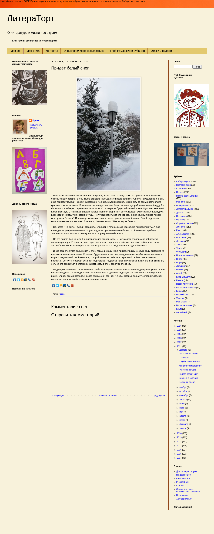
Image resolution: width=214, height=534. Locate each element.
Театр (179, 248)
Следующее (58, 395)
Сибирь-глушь (183, 181)
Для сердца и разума (186, 471)
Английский (182, 312)
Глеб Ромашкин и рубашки (127, 50)
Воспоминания (183, 185)
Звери (179, 244)
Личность (180, 227)
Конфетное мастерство (190, 366)
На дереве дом (183, 475)
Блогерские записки (186, 287)
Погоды (179, 192)
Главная (15, 50)
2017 (179, 445)
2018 (179, 441)
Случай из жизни (184, 223)
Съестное (181, 188)
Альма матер (182, 234)
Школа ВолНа (183, 478)
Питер (179, 259)
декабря (183, 350)
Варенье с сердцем (188, 378)
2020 (179, 433)
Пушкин (180, 219)
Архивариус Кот (184, 499)
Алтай (179, 273)
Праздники (181, 216)
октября (183, 391)
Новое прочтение (184, 284)
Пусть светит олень (188, 353)
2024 (179, 334)
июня (182, 408)
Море (179, 262)
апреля (183, 416)
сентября (184, 395)
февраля (184, 424)
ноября (183, 387)
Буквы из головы (184, 305)
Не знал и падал (187, 382)
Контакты (52, 50)
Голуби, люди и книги (189, 361)
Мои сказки (181, 302)
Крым (179, 309)
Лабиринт (181, 266)
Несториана (182, 495)
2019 (179, 437)
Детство (180, 212)
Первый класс (183, 294)
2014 (179, 458)
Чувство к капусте (187, 370)
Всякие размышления (187, 196)
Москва (179, 269)
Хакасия (180, 298)
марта (182, 420)
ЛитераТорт (31, 18)
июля (182, 403)
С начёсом (184, 357)
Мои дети (180, 202)
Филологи (181, 252)
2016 (179, 450)
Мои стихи (181, 237)
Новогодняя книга (184, 255)
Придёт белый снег (188, 374)
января (183, 428)
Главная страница (108, 395)
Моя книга (33, 50)
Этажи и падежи (161, 50)
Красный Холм (183, 277)
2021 (179, 346)
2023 (179, 338)
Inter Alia (180, 485)
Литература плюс (184, 209)
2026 (179, 326)
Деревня (180, 241)
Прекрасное (182, 205)
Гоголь (179, 291)
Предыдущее (159, 395)
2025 (179, 330)
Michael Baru (182, 482)
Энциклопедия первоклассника (84, 50)
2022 (179, 342)
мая (181, 412)
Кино (178, 230)
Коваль (179, 280)
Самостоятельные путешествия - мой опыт (188, 490)
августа (183, 399)
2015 (179, 454)
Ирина (35, 120)
